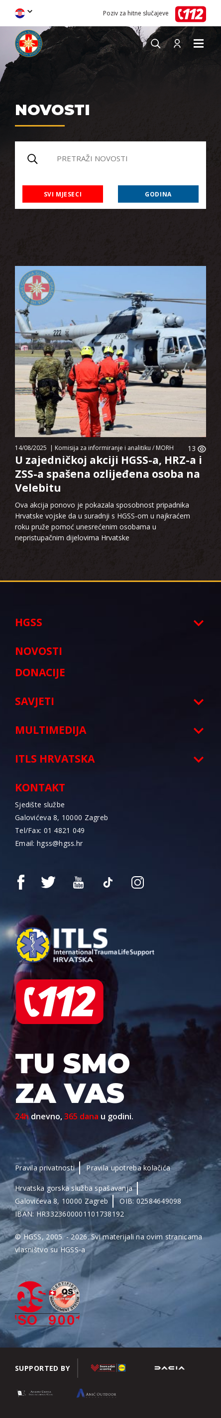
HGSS (28, 622)
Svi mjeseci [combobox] (63, 194)
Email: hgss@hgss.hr (49, 843)
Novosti (38, 651)
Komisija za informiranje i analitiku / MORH (114, 448)
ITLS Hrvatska (55, 759)
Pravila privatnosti (45, 1167)
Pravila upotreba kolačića (128, 1167)
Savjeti (34, 701)
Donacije (40, 672)
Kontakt (40, 787)
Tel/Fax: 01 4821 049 (50, 830)
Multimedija (50, 730)
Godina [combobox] (158, 194)
